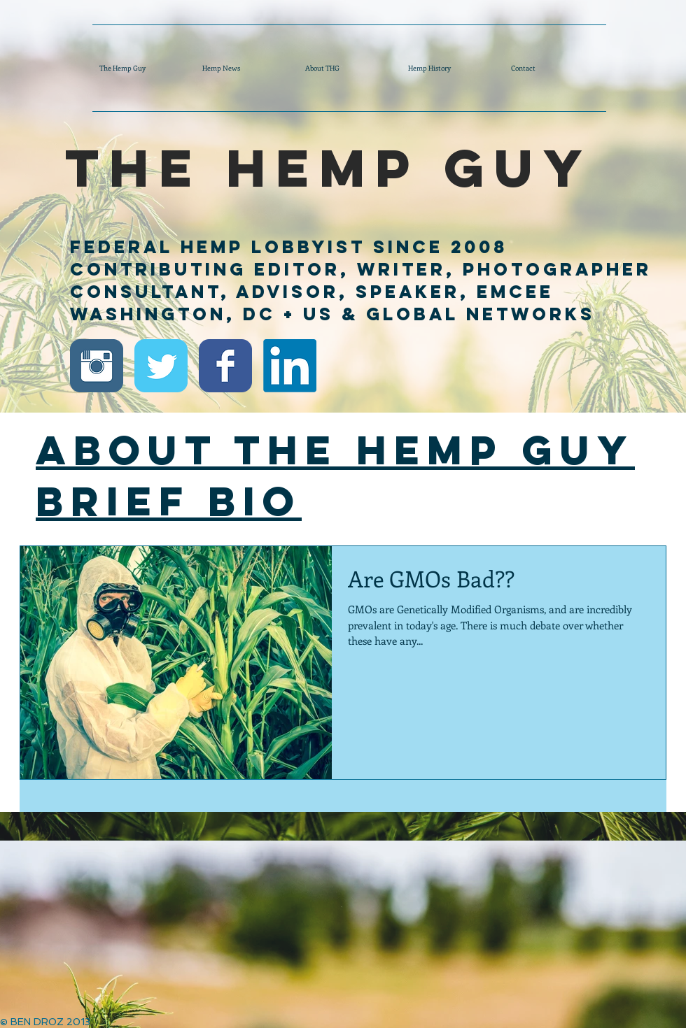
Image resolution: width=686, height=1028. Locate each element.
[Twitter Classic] (161, 365)
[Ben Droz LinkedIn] (289, 365)
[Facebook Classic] (225, 365)
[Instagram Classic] (96, 365)
